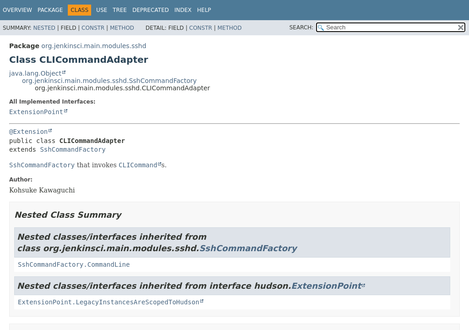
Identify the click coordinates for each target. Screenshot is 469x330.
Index (183, 10)
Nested (44, 28)
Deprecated (150, 10)
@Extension (28, 131)
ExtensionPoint (36, 112)
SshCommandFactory (72, 149)
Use (101, 10)
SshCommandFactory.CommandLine (74, 264)
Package (50, 10)
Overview (17, 10)
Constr (93, 28)
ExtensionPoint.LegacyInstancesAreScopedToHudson (108, 302)
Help (204, 10)
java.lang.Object (35, 73)
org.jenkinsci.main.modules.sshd (93, 46)
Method (122, 28)
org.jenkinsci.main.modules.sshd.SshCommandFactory (109, 80)
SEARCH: (301, 27)
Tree (120, 10)
